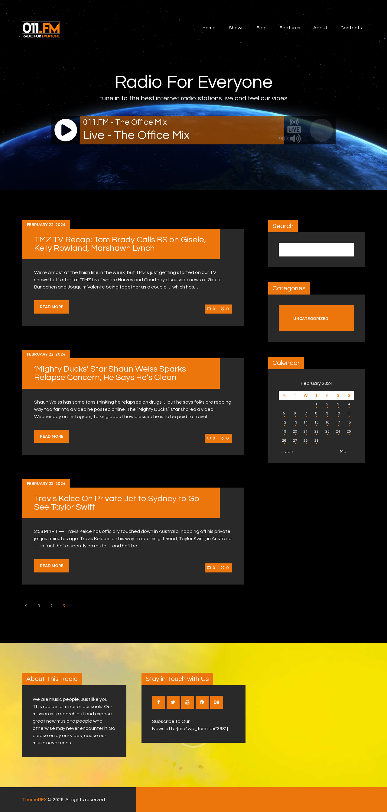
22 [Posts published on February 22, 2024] (316, 431)
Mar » (345, 451)
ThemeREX (34, 799)
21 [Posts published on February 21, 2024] (306, 431)
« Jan (287, 451)
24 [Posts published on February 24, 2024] (338, 431)
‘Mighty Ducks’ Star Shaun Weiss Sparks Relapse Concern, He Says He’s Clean (110, 373)
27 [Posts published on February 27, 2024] (295, 441)
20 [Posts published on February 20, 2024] (295, 431)
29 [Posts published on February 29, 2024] (316, 441)
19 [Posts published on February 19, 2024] (284, 431)
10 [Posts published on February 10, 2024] (338, 413)
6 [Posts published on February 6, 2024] (295, 413)
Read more (51, 306)
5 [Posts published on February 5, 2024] (284, 413)
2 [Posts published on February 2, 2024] (327, 404)
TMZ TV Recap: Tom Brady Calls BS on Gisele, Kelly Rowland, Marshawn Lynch (120, 244)
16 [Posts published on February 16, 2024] (327, 422)
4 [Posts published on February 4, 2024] (349, 404)
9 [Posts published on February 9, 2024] (327, 413)
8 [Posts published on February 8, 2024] (316, 413)
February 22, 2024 (46, 224)
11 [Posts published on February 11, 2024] (349, 413)
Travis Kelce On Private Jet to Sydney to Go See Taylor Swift (116, 502)
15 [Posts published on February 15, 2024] (316, 422)
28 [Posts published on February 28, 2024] (306, 441)
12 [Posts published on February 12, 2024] (284, 422)
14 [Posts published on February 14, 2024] (306, 422)
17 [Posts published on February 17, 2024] (338, 422)
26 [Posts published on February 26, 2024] (284, 441)
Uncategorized (310, 318)
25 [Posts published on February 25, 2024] (349, 431)
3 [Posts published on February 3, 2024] (338, 404)
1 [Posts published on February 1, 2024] (316, 404)
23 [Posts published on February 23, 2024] (327, 431)
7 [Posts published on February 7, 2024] (306, 413)
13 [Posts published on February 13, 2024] (295, 422)
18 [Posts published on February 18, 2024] (349, 422)
